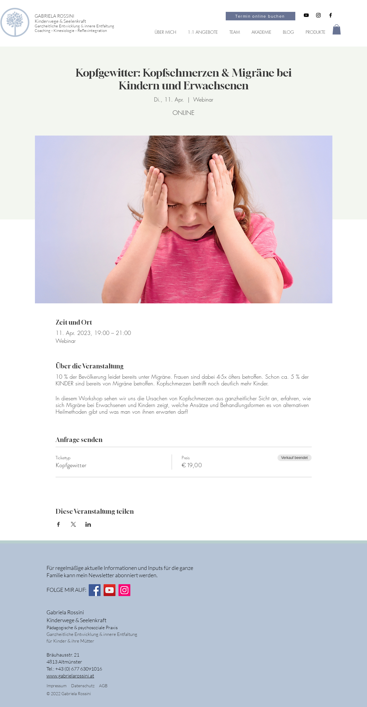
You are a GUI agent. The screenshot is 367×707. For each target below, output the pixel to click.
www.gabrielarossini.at (70, 676)
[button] (336, 29)
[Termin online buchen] (260, 16)
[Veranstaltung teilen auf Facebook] (58, 524)
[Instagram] (124, 590)
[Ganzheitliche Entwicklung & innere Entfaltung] (80, 26)
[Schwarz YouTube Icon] (306, 15)
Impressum (56, 685)
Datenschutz (85, 685)
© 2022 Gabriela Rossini (69, 693)
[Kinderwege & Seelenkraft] (80, 21)
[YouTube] (109, 590)
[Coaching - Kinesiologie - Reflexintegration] (80, 30)
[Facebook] (95, 590)
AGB (103, 685)
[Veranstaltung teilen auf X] (73, 524)
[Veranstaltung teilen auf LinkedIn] (88, 524)
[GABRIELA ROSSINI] (80, 16)
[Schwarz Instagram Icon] (318, 15)
